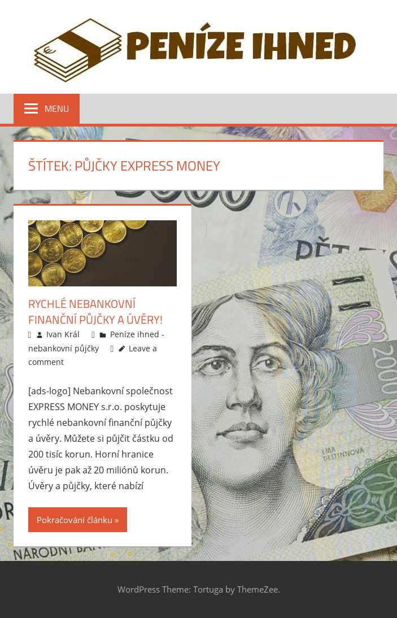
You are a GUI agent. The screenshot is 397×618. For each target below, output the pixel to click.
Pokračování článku (74, 519)
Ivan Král (63, 334)
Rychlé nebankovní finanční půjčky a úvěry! (95, 311)
